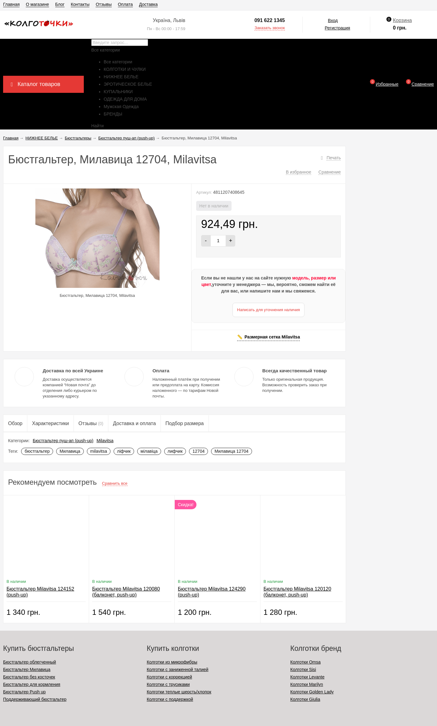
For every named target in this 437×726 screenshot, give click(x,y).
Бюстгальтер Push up (24, 691)
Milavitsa (105, 440)
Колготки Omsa (305, 662)
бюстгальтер (37, 451)
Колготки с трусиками (168, 684)
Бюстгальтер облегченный (29, 662)
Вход (333, 20)
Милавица (70, 451)
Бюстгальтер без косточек (29, 676)
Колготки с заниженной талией (178, 669)
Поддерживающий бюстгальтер (34, 699)
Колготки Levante (307, 676)
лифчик (175, 451)
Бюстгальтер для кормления (31, 684)
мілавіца (149, 451)
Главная (11, 4)
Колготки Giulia (305, 699)
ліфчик (124, 451)
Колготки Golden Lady (312, 691)
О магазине (37, 4)
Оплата (125, 4)
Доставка (148, 4)
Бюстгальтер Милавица (26, 669)
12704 (198, 451)
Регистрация (337, 27)
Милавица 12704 (231, 451)
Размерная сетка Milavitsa (272, 336)
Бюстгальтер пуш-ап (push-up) (63, 440)
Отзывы (103, 4)
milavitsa (98, 451)
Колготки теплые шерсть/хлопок (179, 691)
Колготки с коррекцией (169, 676)
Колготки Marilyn (306, 684)
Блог (60, 4)
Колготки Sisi (303, 669)
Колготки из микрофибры (172, 662)
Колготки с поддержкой (170, 699)
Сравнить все (115, 483)
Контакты (80, 4)
